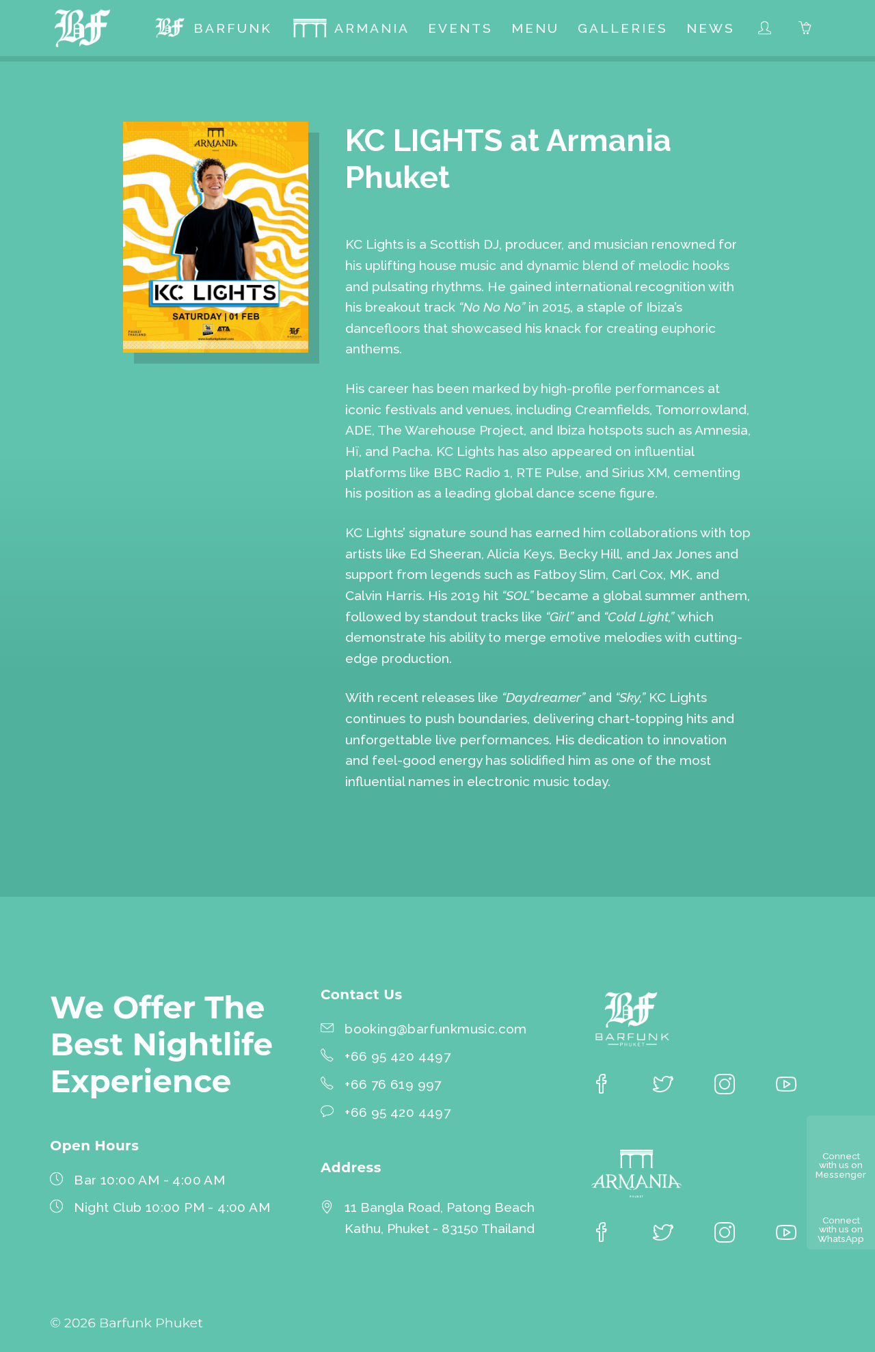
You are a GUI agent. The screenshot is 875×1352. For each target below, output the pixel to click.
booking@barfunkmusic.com (436, 1028)
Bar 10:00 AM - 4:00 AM (149, 1179)
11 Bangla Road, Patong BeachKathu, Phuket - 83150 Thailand (440, 1218)
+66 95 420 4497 (397, 1056)
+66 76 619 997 (393, 1084)
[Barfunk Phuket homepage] (85, 30)
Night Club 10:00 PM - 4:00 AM (172, 1207)
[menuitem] (213, 30)
